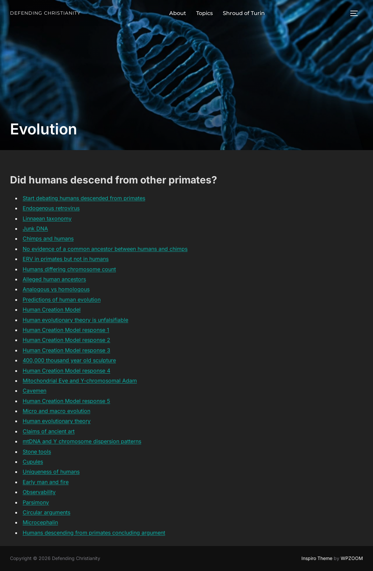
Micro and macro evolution (56, 411)
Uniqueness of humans (51, 471)
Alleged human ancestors (54, 279)
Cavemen (34, 390)
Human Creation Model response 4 (66, 370)
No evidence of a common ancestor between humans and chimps (105, 248)
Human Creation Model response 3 (66, 350)
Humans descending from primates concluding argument (94, 532)
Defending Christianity (45, 13)
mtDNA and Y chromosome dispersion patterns (82, 441)
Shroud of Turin (244, 13)
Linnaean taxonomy (47, 218)
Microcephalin (40, 522)
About (177, 13)
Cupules (33, 461)
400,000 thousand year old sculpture (69, 360)
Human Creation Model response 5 (66, 401)
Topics (204, 13)
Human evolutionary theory (57, 421)
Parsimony (36, 502)
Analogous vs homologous (56, 289)
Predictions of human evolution (62, 299)
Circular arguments (46, 512)
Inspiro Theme (316, 558)
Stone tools (37, 451)
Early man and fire (46, 482)
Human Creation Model (52, 309)
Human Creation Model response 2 (66, 340)
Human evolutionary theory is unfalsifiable (75, 320)
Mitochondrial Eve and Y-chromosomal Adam (80, 380)
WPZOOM (352, 558)
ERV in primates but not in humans (66, 258)
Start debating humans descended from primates (84, 198)
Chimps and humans (48, 238)
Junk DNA (35, 228)
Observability (39, 492)
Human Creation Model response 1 (66, 330)
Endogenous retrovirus (51, 208)
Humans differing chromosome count (69, 269)
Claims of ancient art (49, 431)
